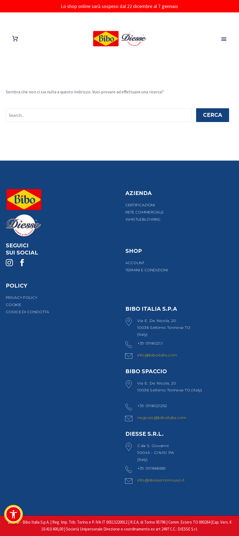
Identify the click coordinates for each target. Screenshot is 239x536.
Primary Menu (223, 39)
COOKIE (13, 304)
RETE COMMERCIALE (144, 212)
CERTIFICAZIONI (140, 205)
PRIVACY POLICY (21, 297)
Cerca (212, 115)
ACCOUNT (135, 263)
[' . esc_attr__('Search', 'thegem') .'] (99, 115)
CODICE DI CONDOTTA (27, 312)
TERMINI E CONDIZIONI (146, 270)
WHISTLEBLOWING (143, 219)
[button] (13, 514)
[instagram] (9, 262)
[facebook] (22, 262)
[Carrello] (15, 38)
